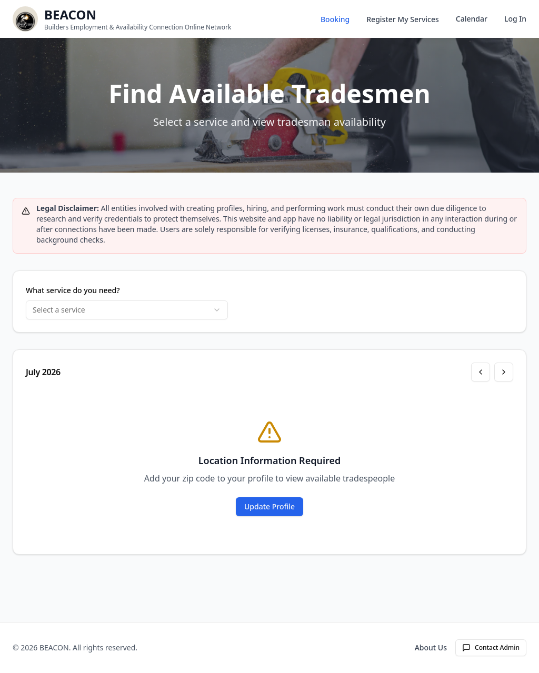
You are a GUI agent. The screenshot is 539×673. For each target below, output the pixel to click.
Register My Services (402, 19)
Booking (335, 19)
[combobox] (127, 309)
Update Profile (269, 506)
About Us (431, 647)
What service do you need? (72, 290)
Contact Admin (491, 647)
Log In (515, 19)
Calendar (471, 19)
